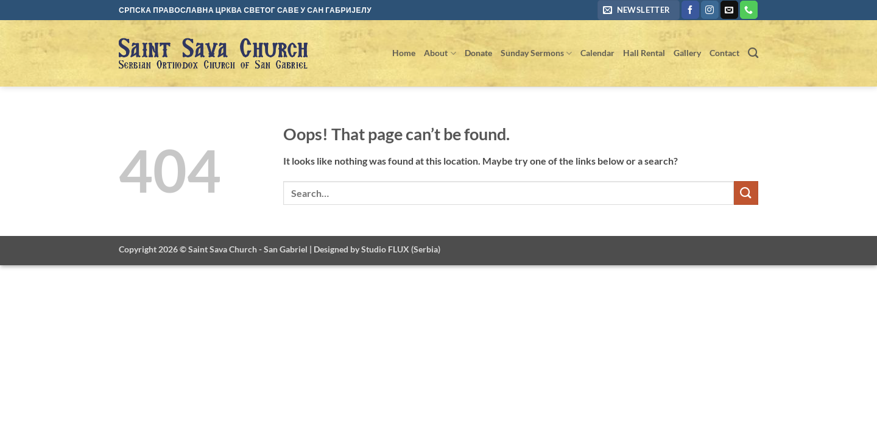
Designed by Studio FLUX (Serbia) (377, 249)
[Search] (753, 53)
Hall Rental (644, 53)
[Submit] (746, 193)
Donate (478, 53)
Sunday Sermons (536, 53)
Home (403, 53)
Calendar (597, 53)
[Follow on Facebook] (690, 10)
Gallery (687, 53)
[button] (638, 10)
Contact (724, 53)
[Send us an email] (729, 10)
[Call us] (749, 10)
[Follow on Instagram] (710, 10)
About (440, 53)
